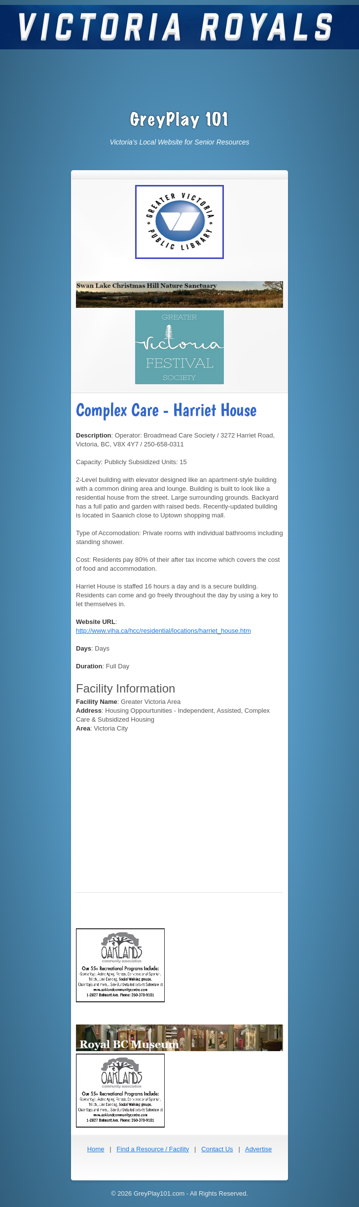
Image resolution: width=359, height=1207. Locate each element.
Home (96, 1149)
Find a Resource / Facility (153, 1149)
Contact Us (217, 1149)
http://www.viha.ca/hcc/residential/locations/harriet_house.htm (163, 630)
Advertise (258, 1149)
